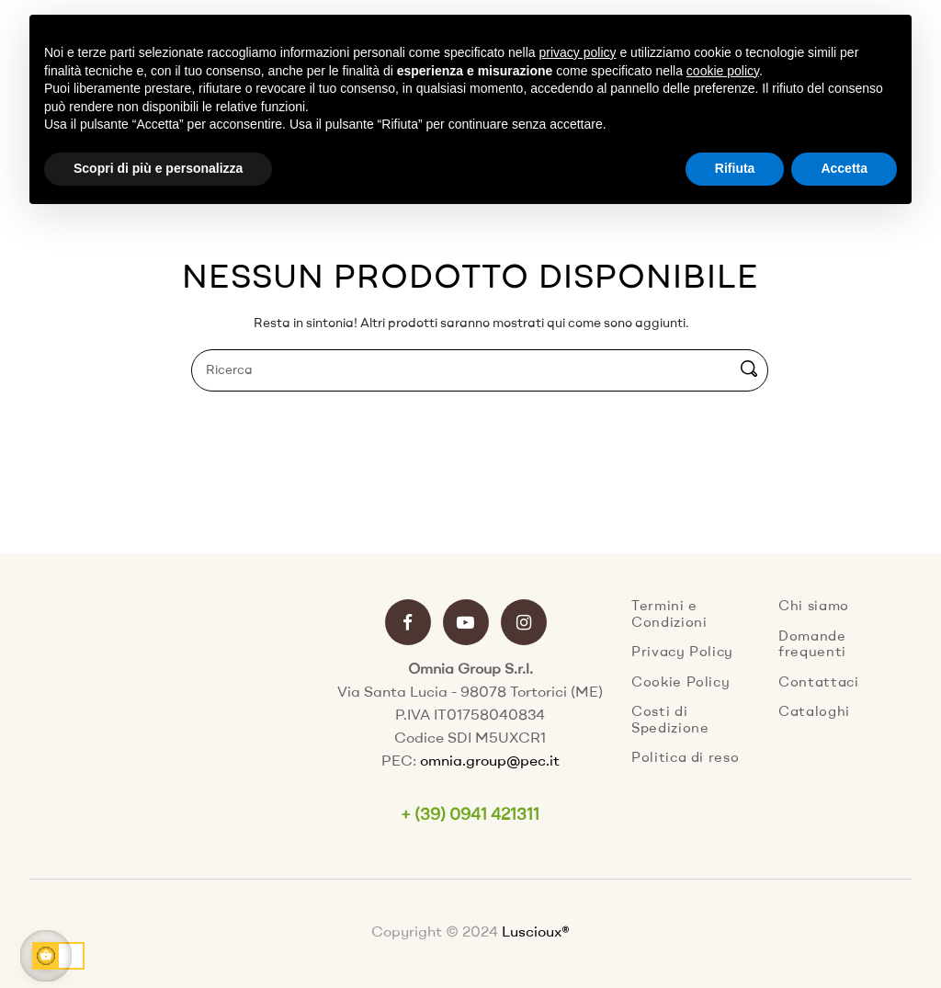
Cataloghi (814, 713)
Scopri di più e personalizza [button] (158, 168)
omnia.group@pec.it (490, 762)
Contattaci (818, 683)
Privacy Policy (682, 653)
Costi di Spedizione (670, 721)
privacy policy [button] (578, 52)
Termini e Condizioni (669, 615)
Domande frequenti (812, 645)
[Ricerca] (479, 370)
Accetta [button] (844, 168)
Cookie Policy (680, 683)
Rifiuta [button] (735, 168)
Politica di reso (685, 759)
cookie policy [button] (722, 70)
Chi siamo (813, 607)
